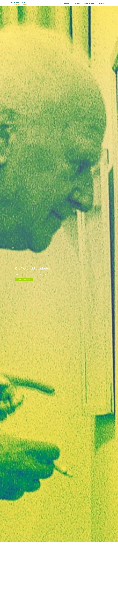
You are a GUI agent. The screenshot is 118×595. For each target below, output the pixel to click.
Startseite (65, 3)
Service (77, 3)
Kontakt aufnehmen (24, 280)
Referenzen (89, 3)
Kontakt (102, 3)
